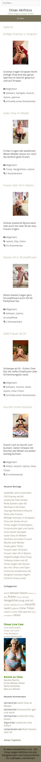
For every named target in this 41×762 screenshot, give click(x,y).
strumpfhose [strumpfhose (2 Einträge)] (8, 615)
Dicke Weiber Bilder (14, 683)
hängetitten (19, 169)
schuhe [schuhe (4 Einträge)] (14, 611)
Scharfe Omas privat (15, 578)
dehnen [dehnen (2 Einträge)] (31, 593)
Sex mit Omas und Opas (17, 567)
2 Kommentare (14, 173)
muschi (30, 93)
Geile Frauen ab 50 (14, 333)
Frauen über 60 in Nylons (18, 185)
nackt (28, 386)
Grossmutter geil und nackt (19, 528)
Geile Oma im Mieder (16, 113)
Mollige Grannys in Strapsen (20, 34)
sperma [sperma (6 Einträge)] (27, 611)
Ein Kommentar (14, 245)
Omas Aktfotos (20, 10)
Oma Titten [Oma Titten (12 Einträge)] (26, 608)
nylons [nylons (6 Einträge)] (15, 608)
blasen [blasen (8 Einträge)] (24, 593)
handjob (20, 93)
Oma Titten (17, 391)
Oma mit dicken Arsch (15, 521)
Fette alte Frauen (13, 514)
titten (22, 241)
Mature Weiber (12, 689)
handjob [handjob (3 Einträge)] (25, 597)
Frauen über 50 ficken (15, 549)
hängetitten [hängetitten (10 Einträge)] (11, 600)
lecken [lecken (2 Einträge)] (22, 605)
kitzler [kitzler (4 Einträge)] (7, 604)
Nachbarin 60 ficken (14, 507)
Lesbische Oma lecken (16, 500)
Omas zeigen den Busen (17, 563)
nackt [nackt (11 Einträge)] (7, 608)
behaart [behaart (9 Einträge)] (15, 593)
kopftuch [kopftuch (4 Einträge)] (14, 604)
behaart (10, 93)
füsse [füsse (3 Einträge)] (19, 597)
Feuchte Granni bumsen (17, 407)
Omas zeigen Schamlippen (18, 524)
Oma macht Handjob (15, 532)
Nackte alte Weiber (14, 542)
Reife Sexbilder (12, 686)
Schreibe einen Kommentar (21, 101)
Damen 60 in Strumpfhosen (20, 257)
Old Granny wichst (14, 496)
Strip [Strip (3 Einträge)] (34, 612)
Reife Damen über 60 (15, 503)
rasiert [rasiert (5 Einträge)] (7, 611)
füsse (9, 169)
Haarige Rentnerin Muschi (18, 510)
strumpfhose (10, 317)
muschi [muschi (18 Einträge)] (30, 604)
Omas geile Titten (13, 546)
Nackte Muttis (11, 680)
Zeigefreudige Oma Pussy (18, 556)
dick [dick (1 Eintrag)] (35, 593)
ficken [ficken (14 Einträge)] (12, 597)
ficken (9, 466)
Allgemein (11, 88)
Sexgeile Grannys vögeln (17, 574)
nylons (6, 97)
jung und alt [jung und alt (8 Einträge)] (26, 600)
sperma (15, 97)
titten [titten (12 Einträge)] (17, 615)
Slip (16, 241)
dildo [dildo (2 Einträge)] (5, 597)
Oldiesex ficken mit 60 (16, 560)
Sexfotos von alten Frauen (18, 539)
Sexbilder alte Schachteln (17, 492)
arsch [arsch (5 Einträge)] (6, 593)
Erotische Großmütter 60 (17, 571)
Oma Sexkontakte (12, 627)
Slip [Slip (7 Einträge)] (20, 611)
